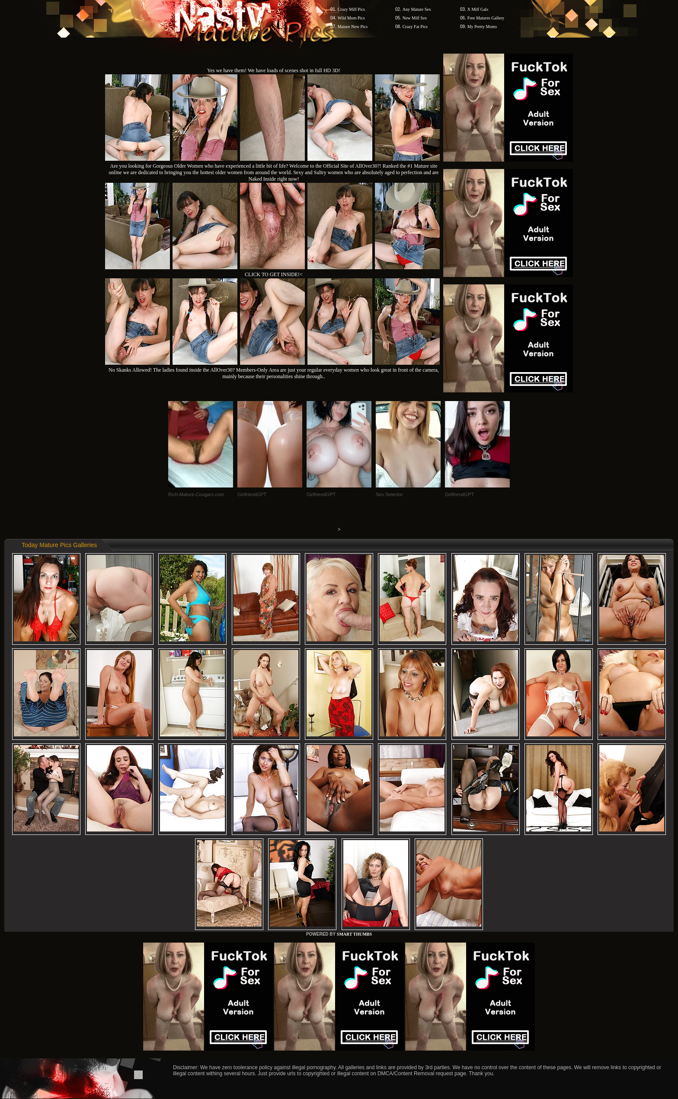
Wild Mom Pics (351, 18)
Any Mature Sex (417, 9)
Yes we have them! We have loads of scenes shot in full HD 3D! (273, 70)
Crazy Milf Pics (351, 9)
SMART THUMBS (354, 934)
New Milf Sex (415, 18)
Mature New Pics (353, 26)
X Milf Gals (477, 9)
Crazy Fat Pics (415, 26)
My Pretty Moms (482, 26)
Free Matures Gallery (486, 18)
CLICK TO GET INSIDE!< (274, 274)
